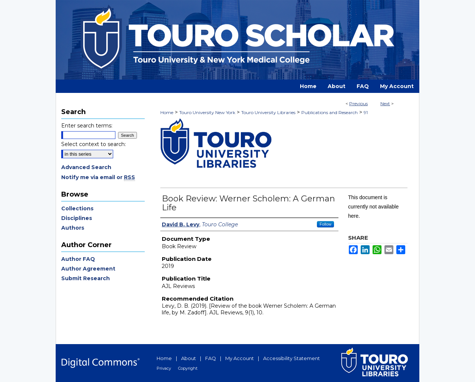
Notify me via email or (98, 177)
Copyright (187, 368)
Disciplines (76, 218)
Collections (77, 208)
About (188, 358)
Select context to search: (93, 144)
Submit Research (85, 278)
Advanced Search (86, 167)
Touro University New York (207, 112)
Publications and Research (329, 112)
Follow (325, 224)
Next (385, 103)
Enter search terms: (86, 125)
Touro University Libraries (268, 112)
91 (366, 112)
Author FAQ (78, 259)
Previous (358, 103)
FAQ (210, 358)
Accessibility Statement (291, 358)
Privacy (164, 368)
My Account (239, 358)
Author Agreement (88, 268)
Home (166, 112)
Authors (72, 227)
